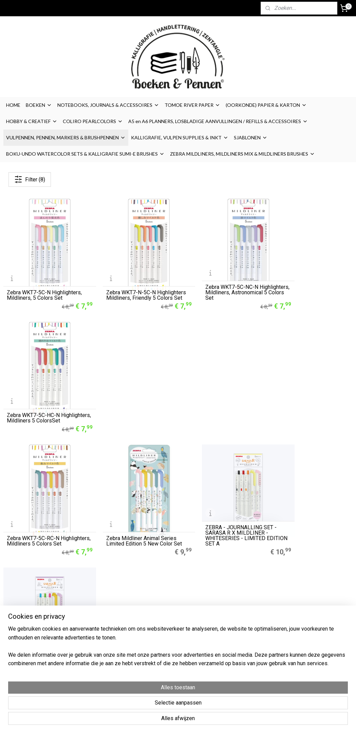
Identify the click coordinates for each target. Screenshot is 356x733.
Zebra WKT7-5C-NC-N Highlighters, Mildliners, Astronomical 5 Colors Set (216, 282)
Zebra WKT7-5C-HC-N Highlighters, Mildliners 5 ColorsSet (303, 282)
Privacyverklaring (235, 632)
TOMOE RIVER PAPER (192, 105)
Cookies (226, 617)
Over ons (226, 602)
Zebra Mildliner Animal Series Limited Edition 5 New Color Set (131, 395)
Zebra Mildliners (92, 617)
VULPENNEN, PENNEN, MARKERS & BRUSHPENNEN (66, 137)
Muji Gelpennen (91, 609)
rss (217, 720)
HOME (13, 105)
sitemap (204, 720)
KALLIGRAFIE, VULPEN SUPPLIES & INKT (179, 137)
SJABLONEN (250, 137)
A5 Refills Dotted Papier (100, 602)
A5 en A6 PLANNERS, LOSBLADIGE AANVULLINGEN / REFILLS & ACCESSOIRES (218, 121)
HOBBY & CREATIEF (31, 121)
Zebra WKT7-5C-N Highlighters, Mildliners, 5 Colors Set (44, 285)
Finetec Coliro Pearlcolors (102, 624)
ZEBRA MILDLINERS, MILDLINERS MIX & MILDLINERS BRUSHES (242, 154)
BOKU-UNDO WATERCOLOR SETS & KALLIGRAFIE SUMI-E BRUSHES (85, 154)
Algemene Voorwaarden (243, 609)
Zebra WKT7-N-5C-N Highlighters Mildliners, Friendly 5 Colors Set (133, 282)
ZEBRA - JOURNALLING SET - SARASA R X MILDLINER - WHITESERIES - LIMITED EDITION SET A (220, 392)
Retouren (227, 639)
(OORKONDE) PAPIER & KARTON (266, 105)
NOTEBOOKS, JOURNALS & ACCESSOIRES (108, 105)
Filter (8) (29, 179)
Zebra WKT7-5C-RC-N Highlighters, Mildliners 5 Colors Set (36, 395)
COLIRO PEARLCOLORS (93, 121)
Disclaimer (228, 624)
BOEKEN (39, 105)
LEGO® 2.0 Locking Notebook (106, 632)
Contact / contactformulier (245, 647)
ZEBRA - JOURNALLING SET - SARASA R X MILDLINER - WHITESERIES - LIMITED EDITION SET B (309, 392)
